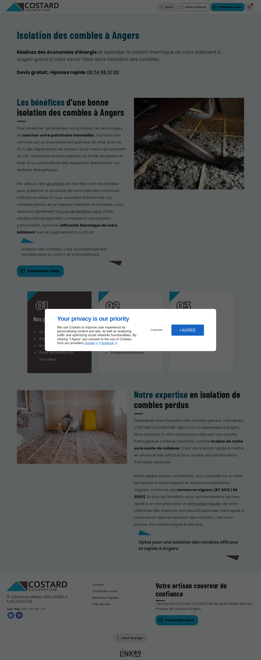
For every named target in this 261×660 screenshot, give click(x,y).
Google (89, 343)
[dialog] (130, 330)
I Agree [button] (187, 330)
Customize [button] (157, 329)
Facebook (107, 343)
